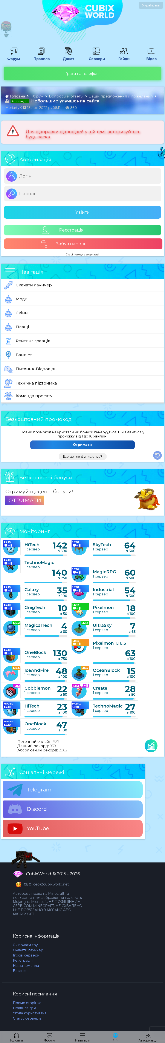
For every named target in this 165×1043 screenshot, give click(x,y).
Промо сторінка (27, 1003)
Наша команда (26, 966)
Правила (41, 56)
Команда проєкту (28, 396)
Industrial (103, 589)
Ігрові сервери (26, 955)
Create (100, 688)
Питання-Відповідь (30, 369)
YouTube (28, 828)
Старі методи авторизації (82, 254)
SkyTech (102, 544)
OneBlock (35, 652)
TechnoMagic (39, 562)
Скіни (16, 313)
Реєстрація (63, 230)
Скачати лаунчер (28, 285)
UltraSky (102, 625)
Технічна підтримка (30, 383)
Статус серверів (27, 1018)
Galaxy (31, 589)
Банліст (18, 355)
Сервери (96, 56)
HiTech (32, 544)
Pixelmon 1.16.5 (109, 643)
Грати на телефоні (82, 73)
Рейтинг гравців (27, 341)
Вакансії (20, 971)
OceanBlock (106, 670)
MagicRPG (104, 571)
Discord (27, 809)
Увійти (82, 212)
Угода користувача (29, 1013)
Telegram (29, 789)
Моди (16, 299)
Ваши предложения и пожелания (121, 96)
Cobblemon (37, 688)
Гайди (124, 56)
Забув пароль (63, 244)
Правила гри (24, 1008)
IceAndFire (36, 670)
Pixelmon (103, 607)
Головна (15, 96)
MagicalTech (38, 625)
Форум (13, 56)
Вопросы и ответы (66, 96)
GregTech (34, 607)
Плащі (16, 327)
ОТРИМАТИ (24, 500)
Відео (151, 56)
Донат (69, 56)
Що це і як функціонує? (82, 456)
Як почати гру (25, 945)
